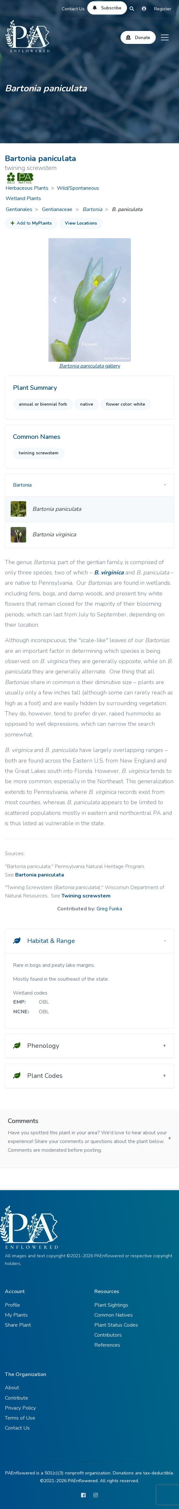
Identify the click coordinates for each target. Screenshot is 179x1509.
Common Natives (113, 1315)
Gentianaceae (58, 209)
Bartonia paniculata (39, 874)
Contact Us (73, 9)
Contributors (108, 1335)
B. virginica (109, 572)
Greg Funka (109, 908)
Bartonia (92, 209)
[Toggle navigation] (165, 37)
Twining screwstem (86, 895)
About (12, 1387)
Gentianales (19, 209)
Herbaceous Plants (26, 188)
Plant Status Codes (116, 1325)
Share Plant (18, 1325)
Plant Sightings (111, 1305)
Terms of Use (20, 1418)
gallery (89, 366)
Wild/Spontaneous (78, 188)
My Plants (16, 1315)
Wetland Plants (23, 198)
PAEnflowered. (83, 1481)
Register (162, 9)
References (107, 1345)
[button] (54, 300)
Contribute (16, 1398)
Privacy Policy (20, 1408)
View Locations (81, 223)
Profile (12, 1305)
